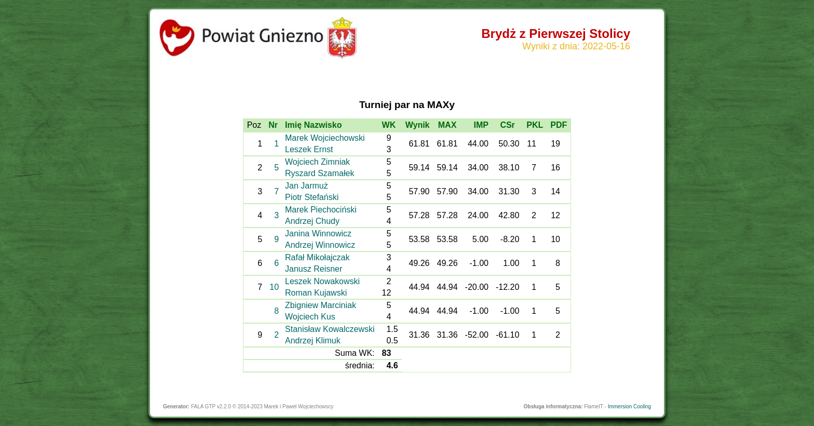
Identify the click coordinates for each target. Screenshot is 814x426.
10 (274, 287)
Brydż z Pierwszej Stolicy (555, 33)
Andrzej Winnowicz (320, 245)
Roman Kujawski (316, 292)
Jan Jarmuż (306, 185)
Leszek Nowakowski (322, 281)
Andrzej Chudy (312, 221)
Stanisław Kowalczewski (330, 329)
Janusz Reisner (313, 268)
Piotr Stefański (311, 197)
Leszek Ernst (309, 149)
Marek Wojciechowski (325, 138)
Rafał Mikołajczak (317, 257)
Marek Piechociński (321, 209)
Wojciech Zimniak (317, 161)
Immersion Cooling (629, 406)
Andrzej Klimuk (313, 340)
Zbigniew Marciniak (320, 305)
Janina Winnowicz (318, 233)
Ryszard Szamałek (319, 173)
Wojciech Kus (310, 316)
